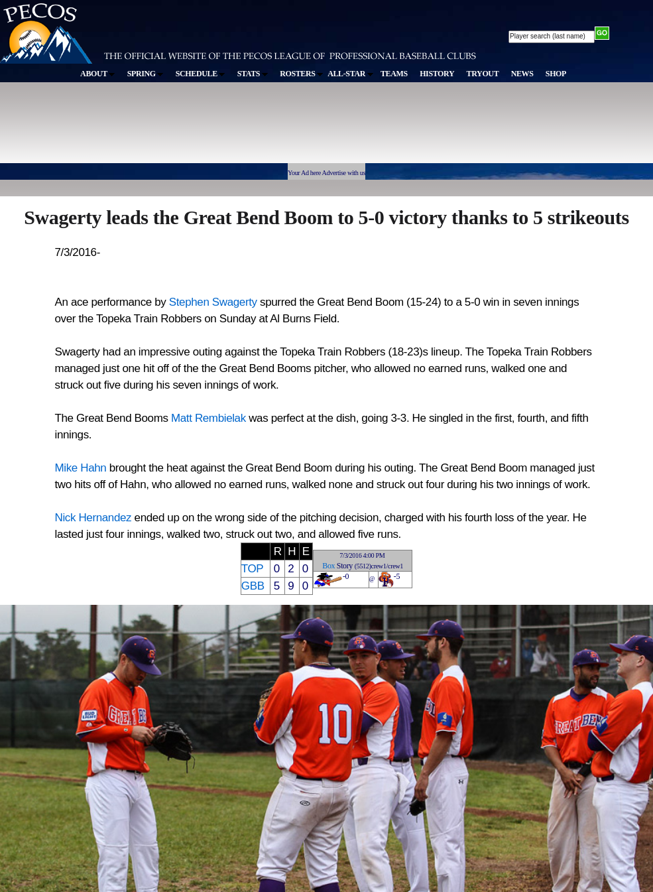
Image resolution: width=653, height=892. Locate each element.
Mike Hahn (81, 468)
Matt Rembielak (208, 418)
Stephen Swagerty (213, 302)
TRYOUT (483, 73)
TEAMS (394, 73)
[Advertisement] (244, 129)
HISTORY (437, 73)
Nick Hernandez (93, 517)
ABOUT (97, 73)
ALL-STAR (350, 73)
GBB (253, 586)
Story (345, 565)
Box (328, 565)
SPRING (145, 73)
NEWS (522, 73)
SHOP (556, 73)
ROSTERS (301, 73)
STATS (252, 73)
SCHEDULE (200, 73)
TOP (252, 568)
